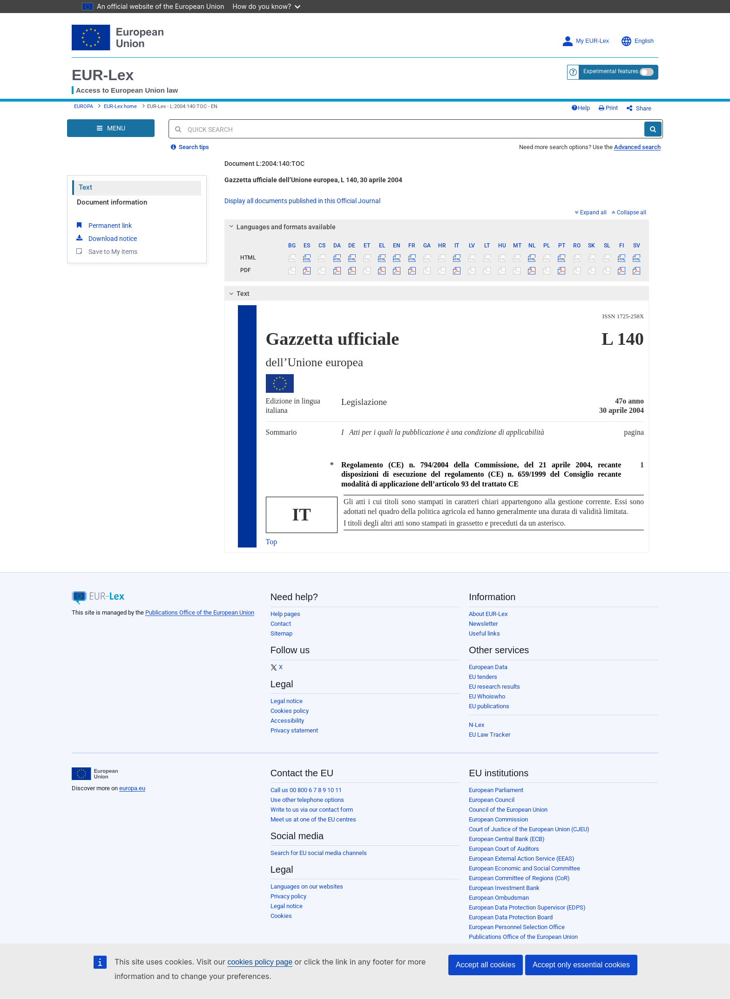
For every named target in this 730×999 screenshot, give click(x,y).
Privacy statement (294, 730)
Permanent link (103, 225)
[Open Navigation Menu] (111, 128)
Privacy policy (288, 896)
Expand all (591, 212)
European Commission (498, 819)
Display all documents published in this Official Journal (302, 201)
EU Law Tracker (489, 734)
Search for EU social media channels (318, 852)
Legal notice (286, 701)
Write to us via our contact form (311, 809)
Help (580, 107)
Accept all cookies (485, 965)
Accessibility (287, 720)
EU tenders (483, 676)
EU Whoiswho (487, 696)
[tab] (437, 227)
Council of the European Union (508, 809)
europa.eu (132, 788)
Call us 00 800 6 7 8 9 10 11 (306, 790)
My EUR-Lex (585, 41)
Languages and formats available (281, 227)
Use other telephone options (307, 799)
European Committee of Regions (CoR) (519, 878)
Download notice (105, 238)
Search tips (190, 147)
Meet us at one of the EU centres (313, 819)
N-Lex (476, 724)
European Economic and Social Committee (524, 868)
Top (271, 542)
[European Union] (95, 773)
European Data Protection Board (511, 917)
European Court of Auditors (504, 848)
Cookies (281, 915)
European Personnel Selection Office (517, 927)
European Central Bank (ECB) (507, 838)
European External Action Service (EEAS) (522, 858)
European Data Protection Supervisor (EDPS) (527, 907)
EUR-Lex (103, 75)
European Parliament (496, 790)
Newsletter (483, 623)
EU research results (494, 686)
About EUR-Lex (488, 613)
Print (608, 107)
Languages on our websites (306, 886)
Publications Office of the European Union (199, 612)
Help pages (285, 613)
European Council (491, 799)
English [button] (637, 41)
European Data (488, 667)
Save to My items (105, 251)
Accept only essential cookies (581, 965)
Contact (280, 623)
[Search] (653, 129)
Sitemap (281, 633)
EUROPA (83, 106)
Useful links (484, 633)
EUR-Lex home (120, 106)
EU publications (489, 706)
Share (639, 108)
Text (85, 187)
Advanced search (637, 147)
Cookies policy (289, 710)
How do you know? (267, 6)
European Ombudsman (499, 897)
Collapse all (629, 212)
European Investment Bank (504, 887)
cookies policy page (259, 962)
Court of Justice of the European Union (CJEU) (529, 829)
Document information (112, 202)
